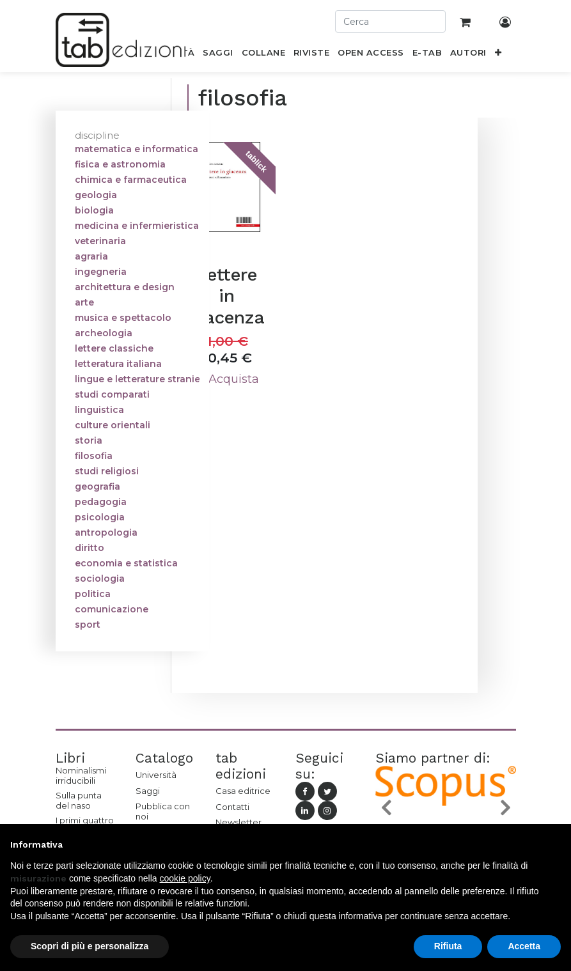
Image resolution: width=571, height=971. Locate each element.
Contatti (232, 807)
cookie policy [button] (185, 878)
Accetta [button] (524, 946)
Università (156, 775)
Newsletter (238, 822)
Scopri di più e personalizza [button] (89, 946)
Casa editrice (242, 791)
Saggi (148, 791)
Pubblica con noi (163, 811)
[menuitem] (218, 55)
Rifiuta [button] (448, 946)
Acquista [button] (226, 379)
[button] (497, 55)
